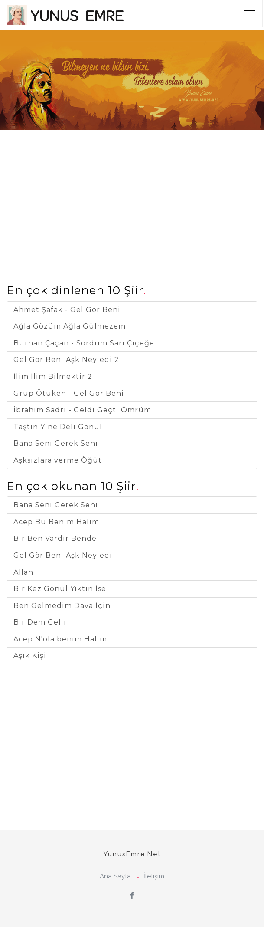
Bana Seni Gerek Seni (55, 443)
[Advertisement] (132, 191)
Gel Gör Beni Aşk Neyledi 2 (66, 359)
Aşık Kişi (29, 655)
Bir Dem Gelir (40, 622)
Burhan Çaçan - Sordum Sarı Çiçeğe (83, 343)
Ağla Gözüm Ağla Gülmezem (69, 326)
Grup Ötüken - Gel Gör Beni (68, 393)
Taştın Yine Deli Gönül (57, 427)
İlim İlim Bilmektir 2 (52, 376)
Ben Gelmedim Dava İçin (62, 606)
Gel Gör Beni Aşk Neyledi (62, 555)
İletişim (153, 876)
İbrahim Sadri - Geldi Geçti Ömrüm (82, 410)
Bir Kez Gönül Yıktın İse (59, 589)
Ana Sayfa (115, 876)
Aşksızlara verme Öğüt (57, 460)
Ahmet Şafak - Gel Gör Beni (67, 310)
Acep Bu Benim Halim (56, 522)
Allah (23, 572)
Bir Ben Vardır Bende (55, 538)
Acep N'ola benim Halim (60, 639)
